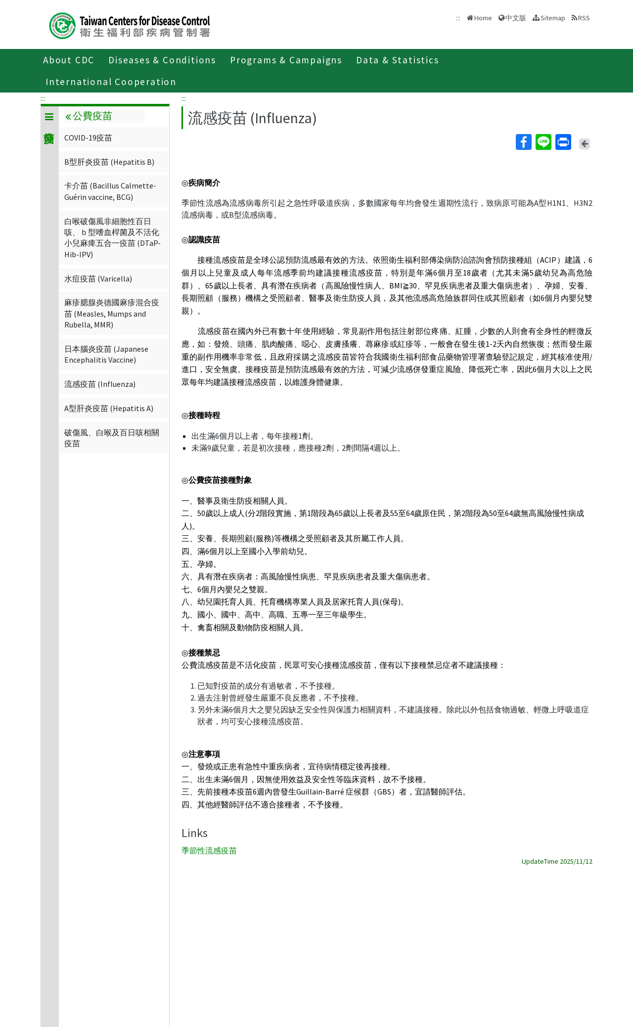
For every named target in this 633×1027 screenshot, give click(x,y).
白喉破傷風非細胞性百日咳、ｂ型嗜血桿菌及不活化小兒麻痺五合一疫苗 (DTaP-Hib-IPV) (112, 237)
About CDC (68, 60)
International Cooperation (111, 82)
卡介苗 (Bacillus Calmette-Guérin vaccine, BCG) (110, 191)
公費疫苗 (88, 115)
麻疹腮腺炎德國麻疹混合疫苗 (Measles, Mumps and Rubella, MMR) (111, 313)
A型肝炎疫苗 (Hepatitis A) (108, 408)
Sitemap (553, 17)
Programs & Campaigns (286, 60)
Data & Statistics (397, 60)
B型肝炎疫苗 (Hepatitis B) (109, 162)
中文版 (515, 18)
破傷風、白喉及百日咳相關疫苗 (111, 437)
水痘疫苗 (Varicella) (98, 278)
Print (562, 142)
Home (483, 17)
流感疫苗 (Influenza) (100, 384)
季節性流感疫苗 (209, 850)
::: (43, 98)
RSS (584, 17)
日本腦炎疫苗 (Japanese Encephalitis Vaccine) (106, 354)
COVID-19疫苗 (88, 137)
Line (543, 142)
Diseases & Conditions (162, 60)
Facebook (523, 142)
